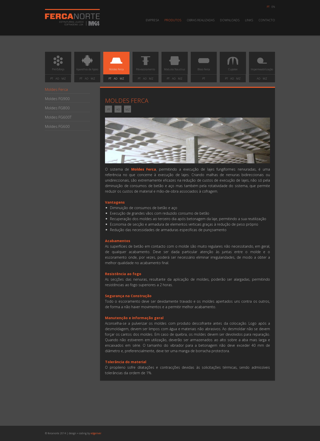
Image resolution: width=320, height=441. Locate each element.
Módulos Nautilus (175, 64)
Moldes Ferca (116, 64)
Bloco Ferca (204, 64)
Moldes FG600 (57, 126)
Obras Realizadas (200, 20)
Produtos (172, 20)
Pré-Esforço (58, 64)
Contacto (266, 20)
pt (268, 7)
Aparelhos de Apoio (87, 64)
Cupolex (233, 64)
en (273, 7)
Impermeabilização (262, 64)
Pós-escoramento (145, 64)
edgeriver (96, 433)
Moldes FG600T (58, 117)
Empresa (152, 20)
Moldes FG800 (57, 107)
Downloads (230, 20)
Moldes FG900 (57, 98)
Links (249, 20)
